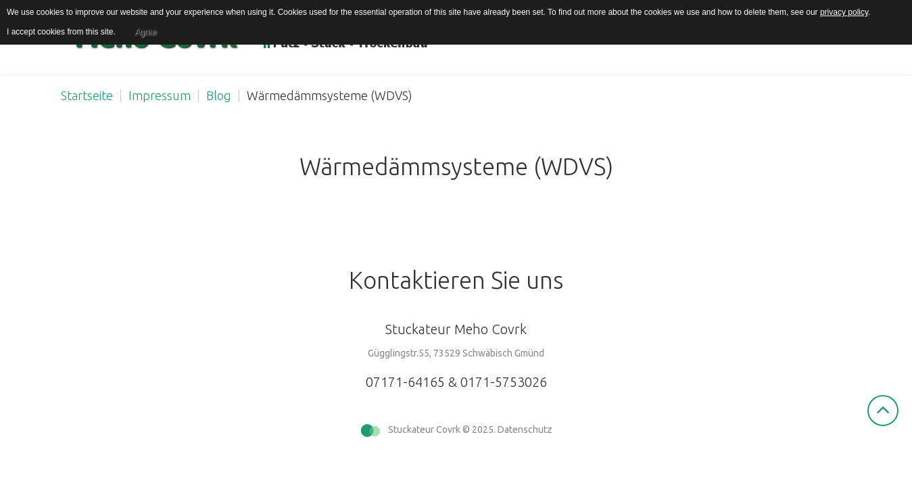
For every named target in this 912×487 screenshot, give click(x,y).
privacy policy (844, 12)
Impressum (159, 95)
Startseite (87, 95)
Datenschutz (525, 429)
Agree (145, 32)
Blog (218, 95)
